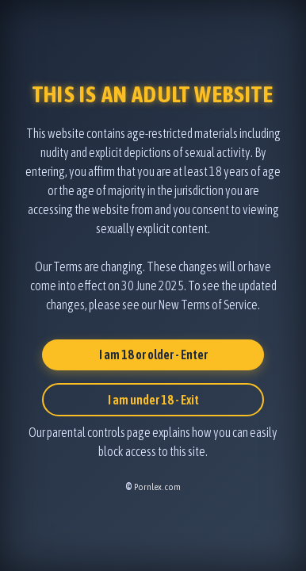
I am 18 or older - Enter (153, 354)
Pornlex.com (157, 486)
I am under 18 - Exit (153, 400)
